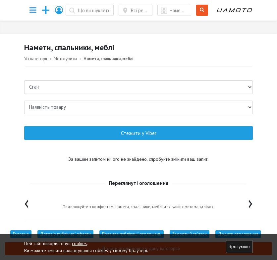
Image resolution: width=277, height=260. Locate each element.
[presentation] (26, 202)
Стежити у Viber (138, 133)
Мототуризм (65, 59)
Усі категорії (35, 59)
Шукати (202, 10)
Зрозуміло (239, 246)
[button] (59, 10)
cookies (79, 243)
